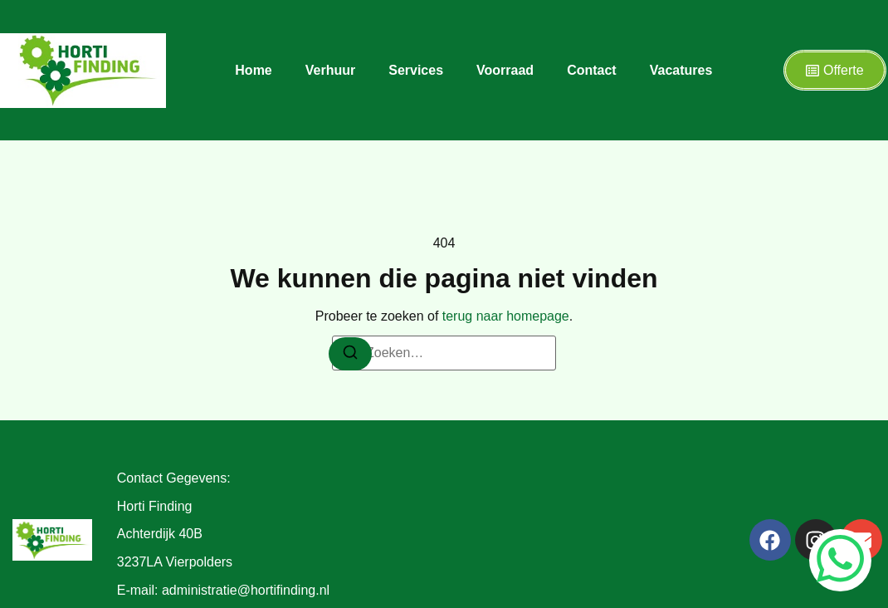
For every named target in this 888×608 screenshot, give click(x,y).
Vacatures (681, 70)
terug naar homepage (505, 316)
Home (253, 70)
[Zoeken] (350, 353)
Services (415, 70)
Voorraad (505, 70)
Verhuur (330, 70)
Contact (592, 70)
